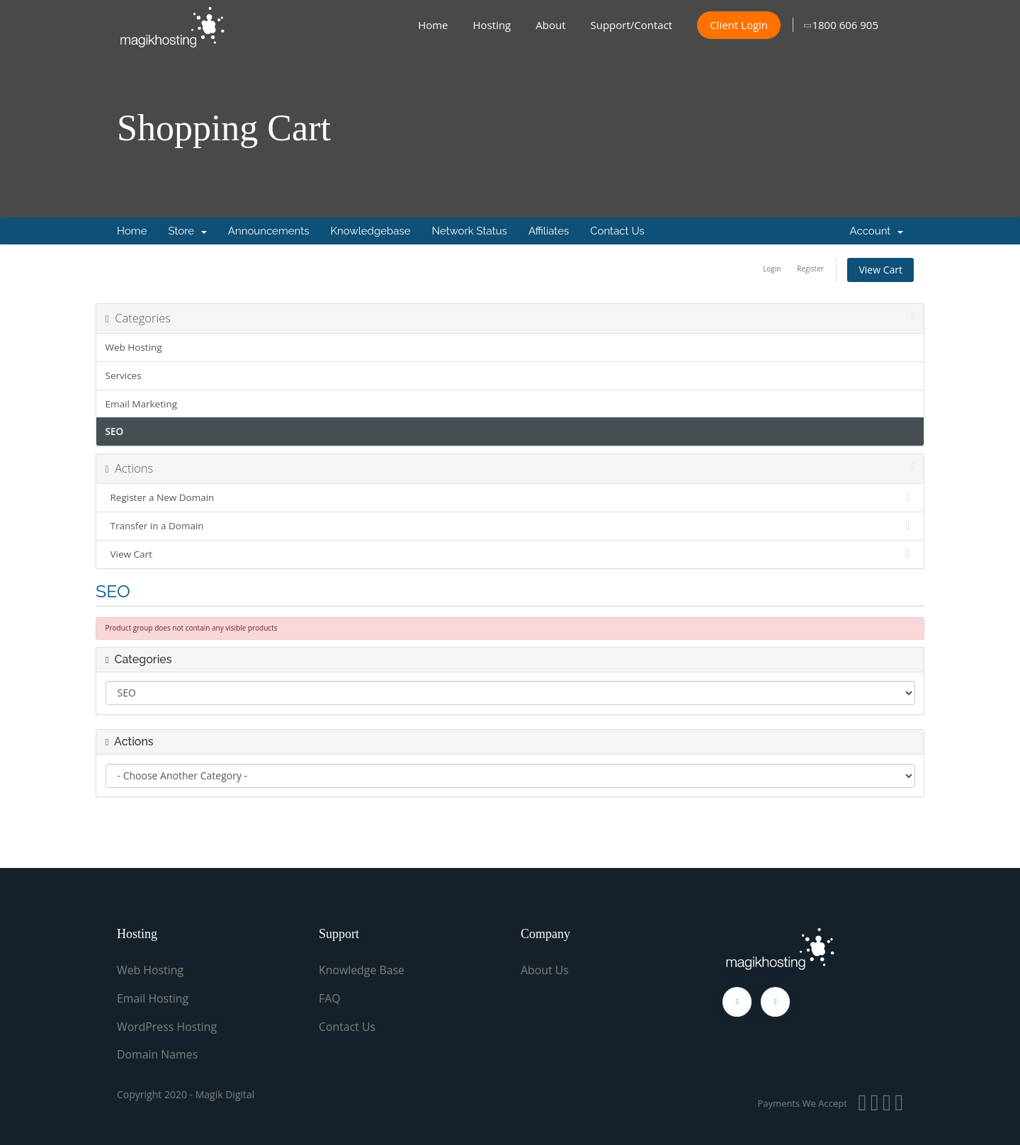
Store (187, 231)
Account (876, 231)
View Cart (880, 269)
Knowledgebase (370, 231)
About (550, 25)
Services (124, 375)
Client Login (739, 25)
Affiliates (548, 231)
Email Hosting (153, 997)
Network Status (468, 231)
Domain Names (157, 1053)
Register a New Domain (510, 497)
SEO (115, 431)
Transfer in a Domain (510, 525)
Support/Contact (632, 25)
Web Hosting (134, 347)
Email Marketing (142, 403)
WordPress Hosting (167, 1025)
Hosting (492, 25)
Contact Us (617, 231)
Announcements (269, 231)
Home (433, 25)
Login (772, 268)
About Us (545, 970)
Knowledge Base (362, 970)
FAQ (330, 997)
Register (810, 268)
